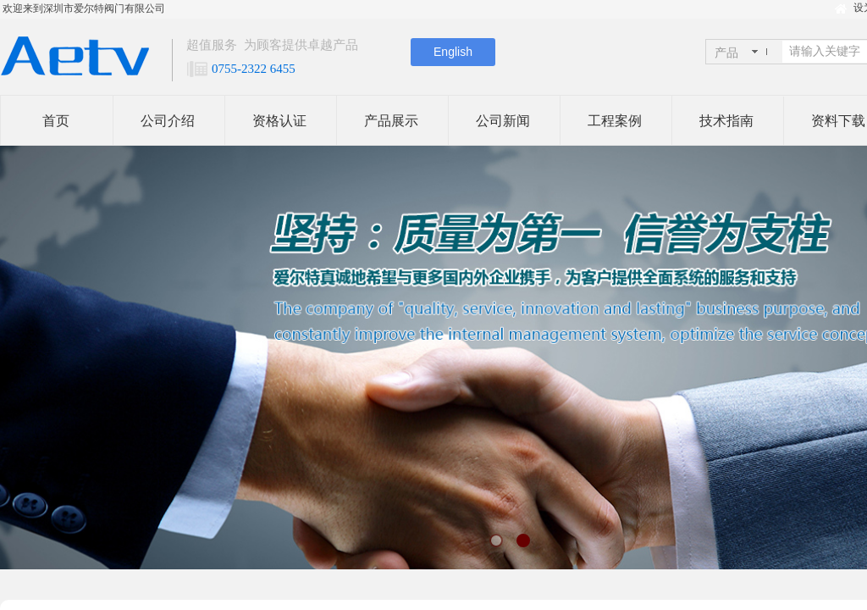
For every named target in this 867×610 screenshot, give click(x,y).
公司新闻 (503, 121)
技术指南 (726, 121)
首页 (55, 121)
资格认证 (279, 121)
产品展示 (391, 121)
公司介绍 (168, 121)
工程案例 (615, 121)
